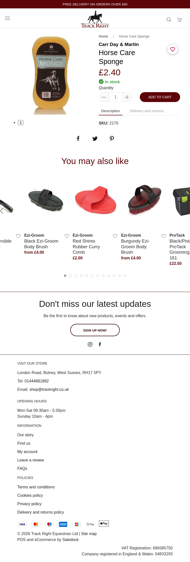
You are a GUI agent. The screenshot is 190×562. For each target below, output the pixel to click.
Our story (25, 435)
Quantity (106, 88)
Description (110, 111)
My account (27, 452)
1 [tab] (21, 123)
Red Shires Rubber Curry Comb (86, 247)
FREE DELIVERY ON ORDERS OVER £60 (95, 4)
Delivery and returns (147, 111)
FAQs (22, 468)
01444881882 (36, 381)
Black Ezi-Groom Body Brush (41, 244)
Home (103, 36)
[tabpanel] (50, 74)
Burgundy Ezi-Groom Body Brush (135, 247)
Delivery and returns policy (40, 512)
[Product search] (168, 19)
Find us (23, 443)
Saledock (70, 540)
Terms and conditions (36, 487)
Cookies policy (30, 495)
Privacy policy (29, 504)
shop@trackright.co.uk (49, 389)
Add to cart (159, 97)
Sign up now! (95, 330)
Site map (89, 534)
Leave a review (30, 460)
